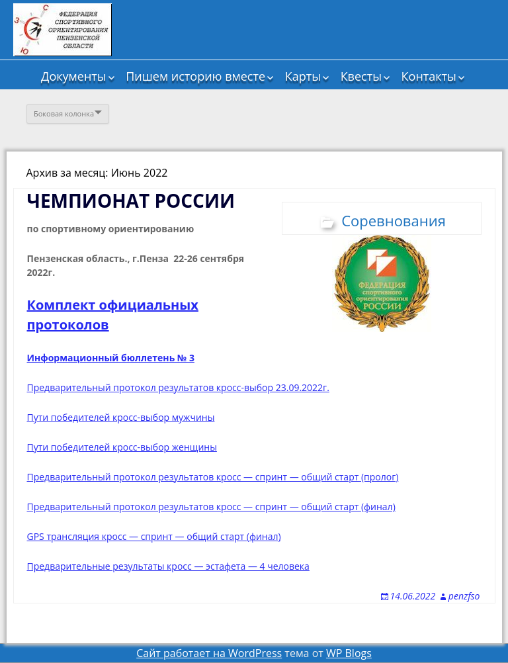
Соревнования (393, 220)
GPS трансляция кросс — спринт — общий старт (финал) (154, 536)
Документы (73, 76)
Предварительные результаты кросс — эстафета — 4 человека (168, 566)
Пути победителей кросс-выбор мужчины (121, 417)
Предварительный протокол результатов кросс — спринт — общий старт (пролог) (213, 476)
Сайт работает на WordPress (209, 653)
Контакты (429, 76)
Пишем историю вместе (195, 76)
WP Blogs (349, 653)
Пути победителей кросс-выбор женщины (122, 447)
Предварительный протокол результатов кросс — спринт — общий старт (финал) (211, 506)
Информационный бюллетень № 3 (110, 357)
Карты (303, 76)
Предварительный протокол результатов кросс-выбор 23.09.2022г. (178, 387)
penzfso (464, 596)
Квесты (361, 76)
